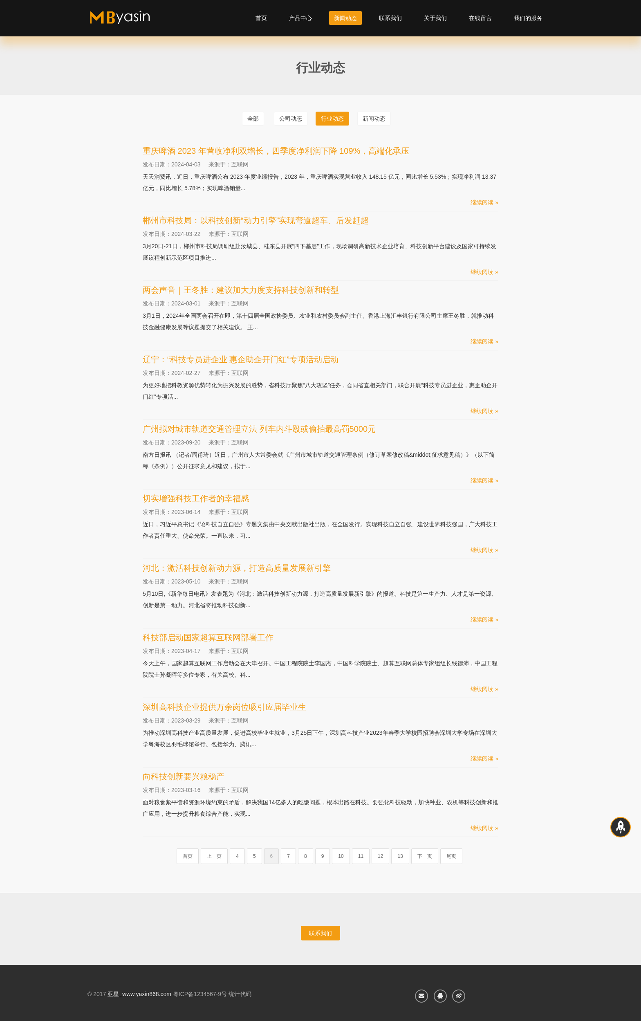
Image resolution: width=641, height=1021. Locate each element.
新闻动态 (345, 18)
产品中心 (300, 18)
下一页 (424, 856)
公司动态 (290, 118)
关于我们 (435, 18)
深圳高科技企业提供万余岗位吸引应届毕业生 (224, 706)
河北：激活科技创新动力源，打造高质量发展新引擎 (237, 567)
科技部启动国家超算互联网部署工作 (208, 637)
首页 (261, 18)
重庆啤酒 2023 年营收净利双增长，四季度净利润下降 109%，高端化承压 (276, 150)
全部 (253, 118)
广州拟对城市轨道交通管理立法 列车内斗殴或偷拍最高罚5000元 (259, 428)
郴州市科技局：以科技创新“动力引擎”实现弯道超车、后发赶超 (256, 220)
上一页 (214, 856)
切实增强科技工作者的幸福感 (196, 498)
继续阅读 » (484, 202)
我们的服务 (528, 18)
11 (360, 856)
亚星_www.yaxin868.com (139, 994)
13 (400, 856)
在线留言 (480, 18)
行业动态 (332, 118)
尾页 (451, 856)
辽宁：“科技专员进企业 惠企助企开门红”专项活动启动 (240, 359)
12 (380, 856)
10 (340, 856)
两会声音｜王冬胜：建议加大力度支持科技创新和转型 (241, 289)
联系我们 (390, 18)
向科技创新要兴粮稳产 (183, 776)
